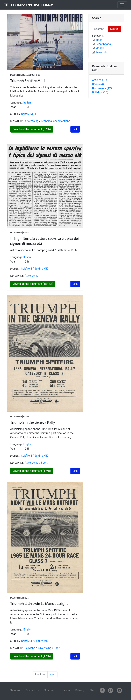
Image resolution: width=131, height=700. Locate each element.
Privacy (79, 690)
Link (75, 129)
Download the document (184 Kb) (32, 283)
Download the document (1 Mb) (31, 470)
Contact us (32, 690)
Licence (65, 690)
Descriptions (103, 44)
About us (14, 690)
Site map (49, 690)
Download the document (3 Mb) (31, 129)
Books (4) (98, 84)
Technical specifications (55, 121)
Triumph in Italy (32, 5)
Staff (93, 690)
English (27, 444)
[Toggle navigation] (122, 4)
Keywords (101, 52)
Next (52, 674)
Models (100, 48)
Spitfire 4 (26, 268)
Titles (99, 40)
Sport (44, 462)
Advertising (32, 121)
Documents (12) (102, 88)
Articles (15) (99, 80)
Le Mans (30, 648)
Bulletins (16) (100, 92)
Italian (27, 102)
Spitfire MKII (28, 114)
